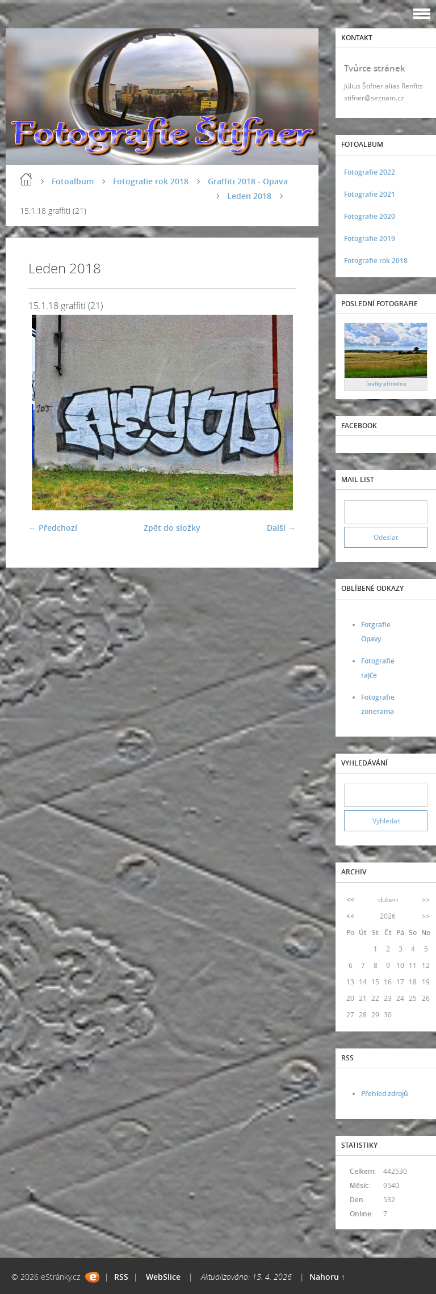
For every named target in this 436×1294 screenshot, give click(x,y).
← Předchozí (52, 527)
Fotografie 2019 (369, 238)
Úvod (26, 179)
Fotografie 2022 (369, 172)
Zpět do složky (172, 527)
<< (350, 899)
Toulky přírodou (386, 383)
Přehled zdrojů (384, 1093)
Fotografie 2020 (369, 216)
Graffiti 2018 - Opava (248, 181)
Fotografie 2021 (369, 194)
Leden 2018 (249, 196)
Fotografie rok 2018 (150, 181)
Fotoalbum (73, 181)
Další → (281, 527)
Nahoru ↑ (327, 1276)
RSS (121, 1276)
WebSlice (163, 1276)
